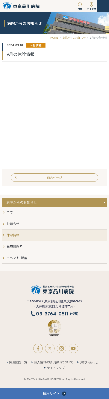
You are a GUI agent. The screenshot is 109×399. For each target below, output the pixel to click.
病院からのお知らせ (74, 37)
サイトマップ (56, 367)
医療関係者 (14, 246)
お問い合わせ (89, 362)
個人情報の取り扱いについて (53, 362)
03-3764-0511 (52, 314)
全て (9, 212)
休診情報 (12, 235)
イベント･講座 (16, 257)
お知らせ (12, 223)
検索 (80, 9)
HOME (54, 37)
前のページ (54, 177)
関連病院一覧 (18, 362)
